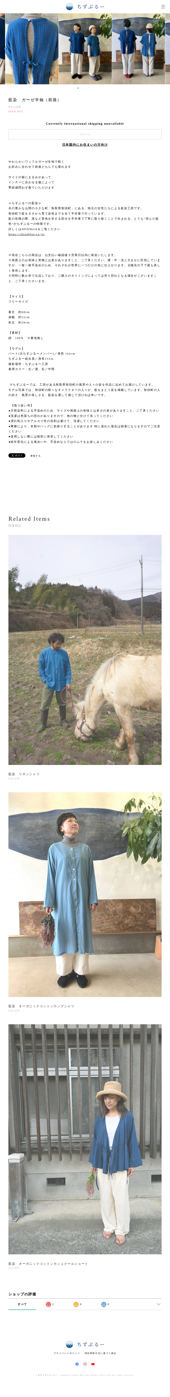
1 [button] (78, 88)
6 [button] (92, 88)
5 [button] (89, 88)
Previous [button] (6, 49)
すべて (22, 1304)
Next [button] (163, 49)
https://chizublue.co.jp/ (26, 234)
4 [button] (86, 88)
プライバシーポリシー (67, 1353)
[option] (85, 48)
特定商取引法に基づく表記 (100, 1353)
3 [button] (83, 88)
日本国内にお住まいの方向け (85, 144)
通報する (35, 456)
